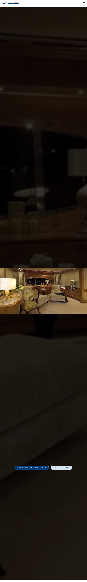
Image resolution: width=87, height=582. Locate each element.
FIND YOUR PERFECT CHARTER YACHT (32, 468)
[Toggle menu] (84, 3)
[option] (43, 291)
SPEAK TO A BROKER (61, 468)
